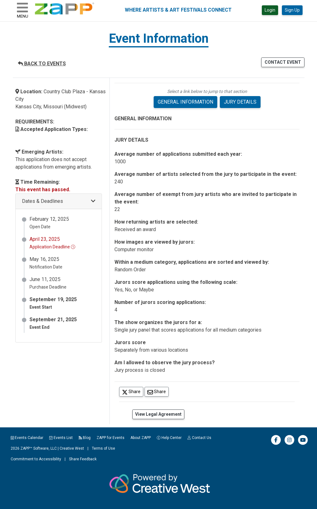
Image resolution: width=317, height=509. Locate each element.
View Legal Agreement (158, 414)
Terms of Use (103, 448)
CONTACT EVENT (283, 62)
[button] (59, 201)
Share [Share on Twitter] (132, 391)
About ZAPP (140, 438)
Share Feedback (83, 459)
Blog (85, 438)
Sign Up (292, 10)
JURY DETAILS (240, 102)
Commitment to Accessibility (36, 459)
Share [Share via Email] (158, 391)
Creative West (72, 448)
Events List (61, 438)
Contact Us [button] (199, 438)
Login (270, 10)
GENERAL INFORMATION (185, 102)
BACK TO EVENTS (42, 64)
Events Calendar (27, 438)
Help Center (169, 438)
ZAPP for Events (110, 438)
